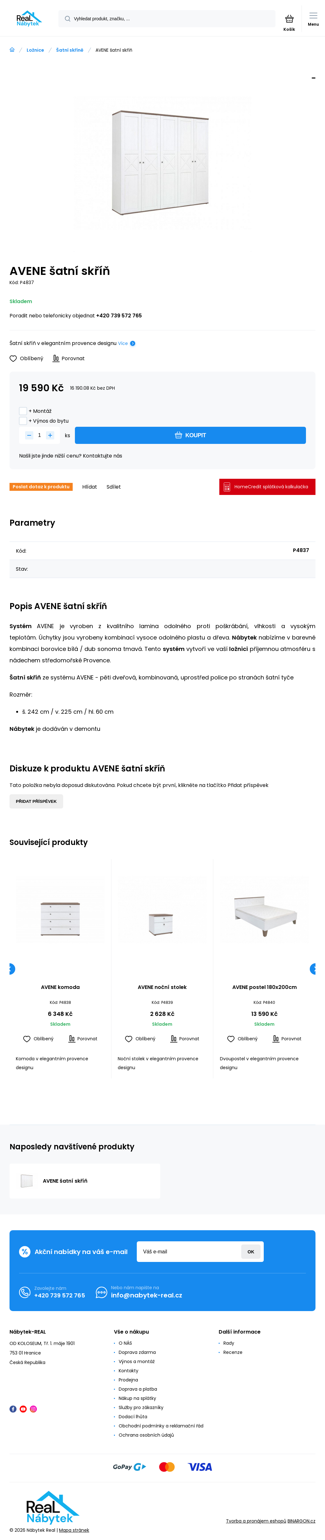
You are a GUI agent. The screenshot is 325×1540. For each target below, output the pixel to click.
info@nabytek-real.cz (146, 1295)
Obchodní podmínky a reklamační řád (161, 1426)
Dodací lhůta (133, 1416)
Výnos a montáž (137, 1361)
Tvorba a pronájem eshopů (256, 1521)
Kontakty (128, 1371)
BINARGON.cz (301, 1521)
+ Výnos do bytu (44, 421)
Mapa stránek (74, 1530)
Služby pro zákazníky (141, 1407)
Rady (228, 1343)
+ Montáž (35, 411)
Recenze (232, 1352)
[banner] (29, 18)
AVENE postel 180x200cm (264, 987)
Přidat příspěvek (36, 801)
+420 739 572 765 (119, 315)
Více (123, 343)
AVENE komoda (60, 987)
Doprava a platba (138, 1389)
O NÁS (125, 1343)
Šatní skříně (69, 50)
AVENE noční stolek (162, 987)
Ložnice (35, 50)
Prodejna (128, 1380)
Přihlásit (251, 1251)
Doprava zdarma (137, 1352)
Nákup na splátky (137, 1398)
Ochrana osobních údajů (146, 1435)
